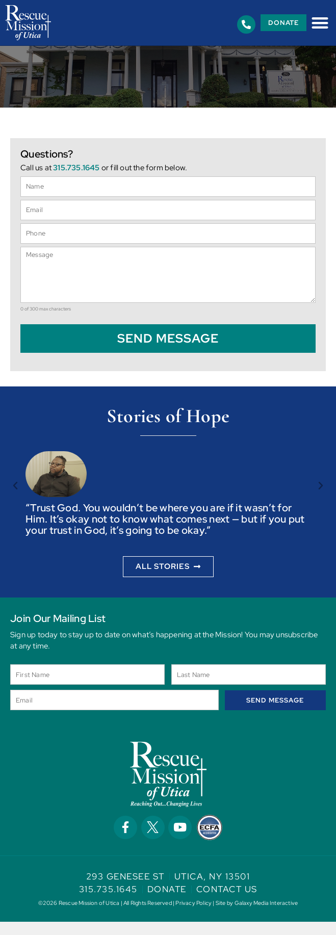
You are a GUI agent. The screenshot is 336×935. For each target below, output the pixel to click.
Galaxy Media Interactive (266, 916)
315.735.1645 (76, 181)
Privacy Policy (193, 916)
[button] (319, 22)
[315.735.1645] (246, 24)
